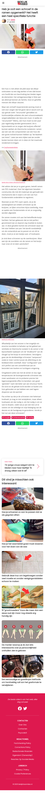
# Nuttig (29, 417)
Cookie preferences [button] (22, 774)
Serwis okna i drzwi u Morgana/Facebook (13, 182)
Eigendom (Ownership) (22, 755)
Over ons (22, 725)
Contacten (22, 729)
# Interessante (18, 417)
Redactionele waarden (22, 751)
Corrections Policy (22, 747)
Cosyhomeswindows (11, 147)
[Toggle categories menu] (3, 3)
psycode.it (22, 733)
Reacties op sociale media (22, 759)
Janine (13, 20)
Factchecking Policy (22, 743)
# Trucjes (6, 417)
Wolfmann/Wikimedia (8, 339)
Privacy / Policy (22, 769)
